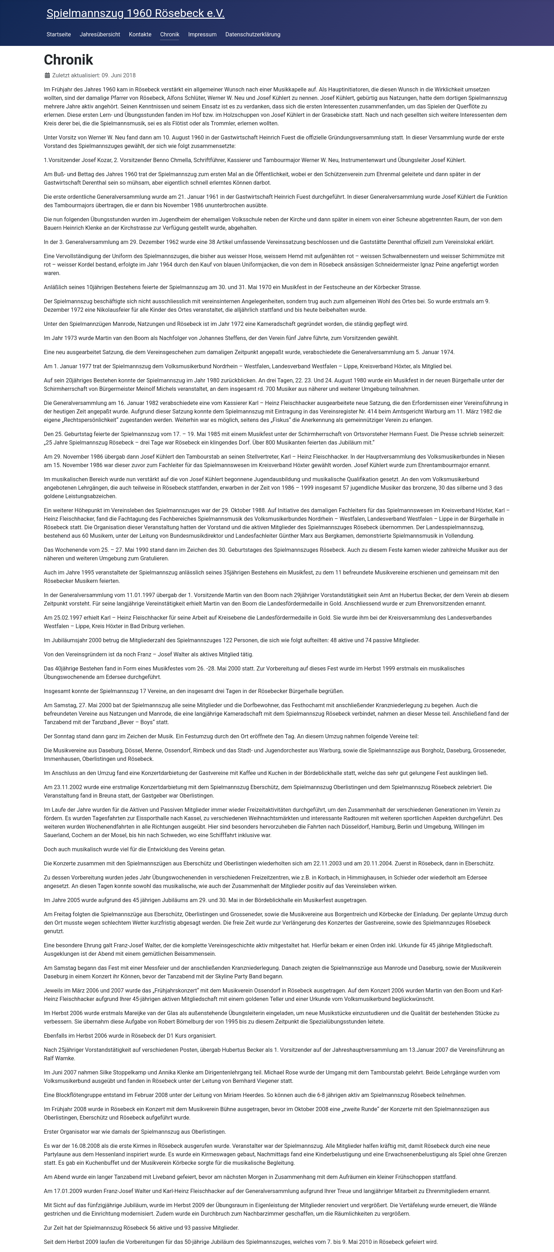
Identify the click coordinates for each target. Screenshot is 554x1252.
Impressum (202, 34)
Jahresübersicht (100, 34)
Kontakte (140, 34)
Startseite (59, 34)
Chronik (169, 34)
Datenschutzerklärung (253, 34)
